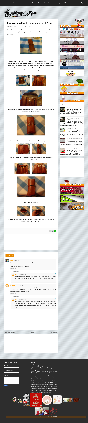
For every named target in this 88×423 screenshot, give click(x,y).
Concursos (44, 365)
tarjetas (44, 390)
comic (45, 378)
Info (52, 369)
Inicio (15, 3)
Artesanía (22, 3)
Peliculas (55, 371)
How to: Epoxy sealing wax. (73, 107)
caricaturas (37, 378)
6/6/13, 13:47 (22, 274)
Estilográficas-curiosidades (51, 367)
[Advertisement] (31, 343)
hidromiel (39, 384)
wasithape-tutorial (47, 392)
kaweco (43, 384)
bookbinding (34, 376)
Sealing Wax (53, 373)
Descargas (57, 3)
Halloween (49, 368)
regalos (36, 390)
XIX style (38, 375)
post (45, 29)
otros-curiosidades (48, 386)
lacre (46, 384)
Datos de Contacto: (71, 128)
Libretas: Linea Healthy (72, 148)
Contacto (74, 3)
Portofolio (47, 3)
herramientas (34, 384)
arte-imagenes (47, 375)
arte (42, 375)
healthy (55, 382)
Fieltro (32, 368)
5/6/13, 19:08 (19, 285)
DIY (48, 365)
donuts (39, 380)
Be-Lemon (42, 416)
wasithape (40, 392)
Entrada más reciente (9, 332)
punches (51, 388)
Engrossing (33, 367)
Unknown (12, 285)
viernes (36, 392)
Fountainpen (37, 368)
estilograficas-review (45, 380)
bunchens (39, 376)
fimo (42, 382)
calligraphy (47, 377)
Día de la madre (53, 365)
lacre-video (51, 384)
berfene (16, 274)
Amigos (33, 365)
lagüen (55, 384)
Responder (13, 268)
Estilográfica (21, 26)
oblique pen (40, 386)
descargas (49, 378)
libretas (33, 386)
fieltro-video (37, 382)
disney (36, 380)
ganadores (50, 382)
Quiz (39, 373)
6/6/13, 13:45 (22, 299)
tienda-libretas (50, 390)
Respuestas (16, 271)
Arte (39, 3)
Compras (17, 26)
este (22, 61)
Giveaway (43, 369)
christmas (42, 378)
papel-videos (41, 388)
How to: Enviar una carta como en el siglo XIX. (75, 139)
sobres (40, 390)
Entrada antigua (54, 332)
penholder (30, 26)
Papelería (44, 371)
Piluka (11, 260)
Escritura (32, 3)
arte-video (54, 375)
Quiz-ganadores (44, 373)
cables (42, 376)
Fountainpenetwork (26, 29)
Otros (66, 3)
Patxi (50, 371)
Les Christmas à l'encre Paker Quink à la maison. (75, 118)
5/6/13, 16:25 (17, 260)
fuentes (45, 382)
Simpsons (33, 375)
